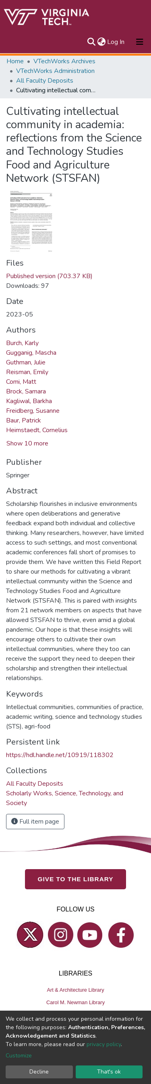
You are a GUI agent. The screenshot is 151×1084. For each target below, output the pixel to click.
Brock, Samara (26, 391)
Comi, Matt (21, 381)
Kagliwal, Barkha (29, 401)
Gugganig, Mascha (31, 352)
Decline (39, 1072)
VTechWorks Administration (55, 71)
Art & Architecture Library (75, 990)
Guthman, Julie (26, 362)
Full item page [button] (35, 821)
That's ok (109, 1072)
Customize (19, 1055)
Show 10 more (27, 443)
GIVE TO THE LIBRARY (76, 879)
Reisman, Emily (27, 372)
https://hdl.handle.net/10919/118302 (60, 755)
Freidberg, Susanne (33, 410)
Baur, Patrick (23, 420)
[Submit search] (91, 42)
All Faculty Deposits (44, 80)
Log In (116, 41)
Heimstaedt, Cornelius (37, 430)
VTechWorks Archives (64, 61)
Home (15, 61)
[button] (101, 42)
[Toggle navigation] (139, 42)
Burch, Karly (22, 343)
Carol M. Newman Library (75, 1002)
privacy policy (104, 1044)
